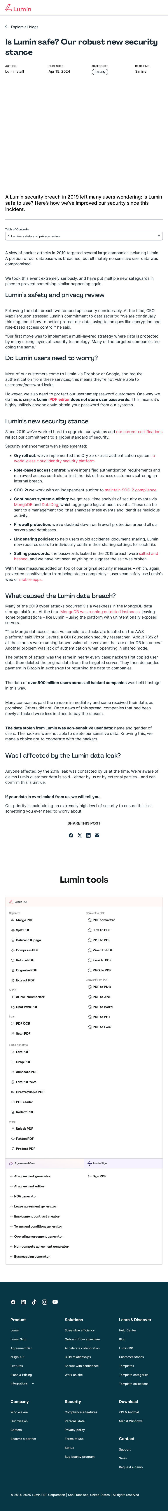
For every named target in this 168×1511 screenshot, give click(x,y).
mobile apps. (31, 579)
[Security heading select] (84, 236)
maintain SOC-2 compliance (130, 490)
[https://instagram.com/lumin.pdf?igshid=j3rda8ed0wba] (44, 1302)
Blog (122, 1339)
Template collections (134, 1384)
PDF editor (59, 399)
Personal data (75, 1421)
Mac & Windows (131, 1421)
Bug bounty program (79, 1456)
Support (125, 1449)
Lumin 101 (126, 1348)
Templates (126, 1366)
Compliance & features (81, 1412)
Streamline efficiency (80, 1330)
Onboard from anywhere (82, 1339)
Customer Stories (131, 1357)
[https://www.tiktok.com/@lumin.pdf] (34, 1302)
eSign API (17, 1357)
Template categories (134, 1375)
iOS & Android (129, 1412)
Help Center (127, 1330)
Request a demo (131, 1467)
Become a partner (23, 1439)
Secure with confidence (82, 1366)
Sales (123, 1458)
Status (69, 1447)
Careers (16, 1430)
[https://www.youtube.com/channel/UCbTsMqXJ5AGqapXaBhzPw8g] (55, 1302)
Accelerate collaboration (82, 1348)
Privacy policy (75, 1430)
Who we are (19, 1412)
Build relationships (78, 1357)
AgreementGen (21, 1348)
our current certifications (139, 431)
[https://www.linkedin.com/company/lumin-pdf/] (23, 1302)
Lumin (14, 1330)
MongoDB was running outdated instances (100, 611)
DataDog (50, 504)
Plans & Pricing (21, 1375)
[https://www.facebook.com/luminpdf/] (13, 1302)
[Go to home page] (18, 7)
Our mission (19, 1421)
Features (16, 1366)
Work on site (74, 1375)
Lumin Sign (18, 1339)
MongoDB (23, 504)
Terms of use (74, 1439)
